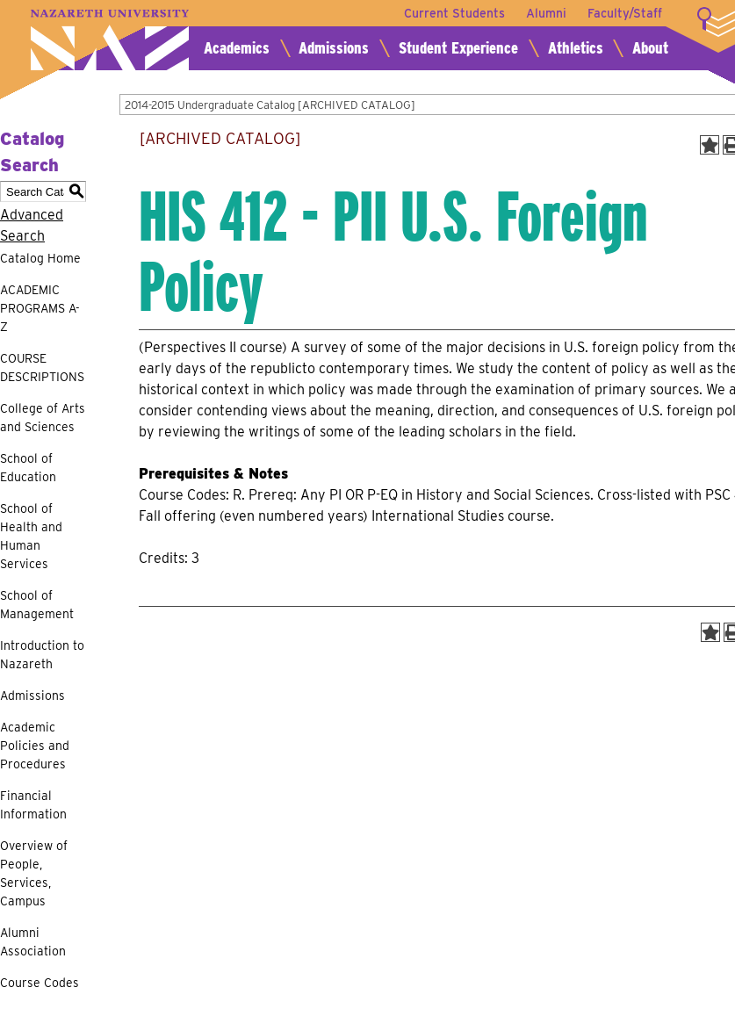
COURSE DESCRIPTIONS (42, 367)
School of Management (37, 604)
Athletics (575, 48)
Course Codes (39, 983)
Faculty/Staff (624, 13)
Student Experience (458, 48)
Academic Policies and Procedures (34, 745)
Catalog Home (40, 258)
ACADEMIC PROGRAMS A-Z (40, 308)
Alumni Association (33, 942)
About (650, 48)
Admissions (334, 48)
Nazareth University (110, 40)
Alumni (546, 13)
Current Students (454, 13)
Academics (237, 48)
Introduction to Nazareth (42, 654)
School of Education (28, 467)
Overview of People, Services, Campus (34, 873)
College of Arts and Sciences (42, 417)
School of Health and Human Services (31, 536)
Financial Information (33, 805)
